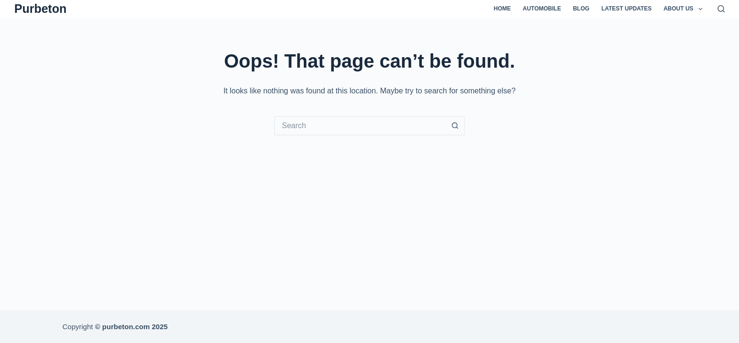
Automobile (542, 8)
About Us (684, 9)
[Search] (721, 8)
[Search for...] (360, 125)
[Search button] (455, 125)
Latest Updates (626, 8)
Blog (581, 8)
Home (502, 8)
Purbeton (40, 8)
